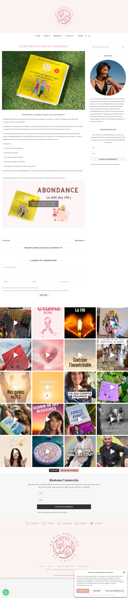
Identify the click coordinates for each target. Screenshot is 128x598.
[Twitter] (48, 523)
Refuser (96, 591)
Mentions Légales (82, 566)
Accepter (83, 591)
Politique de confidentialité (107, 595)
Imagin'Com (78, 569)
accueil (42, 566)
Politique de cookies (92, 595)
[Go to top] (64, 575)
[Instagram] (64, 523)
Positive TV (46, 36)
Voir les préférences (114, 591)
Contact (80, 36)
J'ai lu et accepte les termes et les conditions (105, 164)
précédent (79, 240)
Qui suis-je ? (70, 36)
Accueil (38, 36)
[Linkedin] (80, 523)
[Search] (86, 36)
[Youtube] (96, 523)
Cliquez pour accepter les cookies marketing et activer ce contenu (43, 204)
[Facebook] (32, 523)
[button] (124, 572)
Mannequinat (57, 36)
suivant (7, 240)
